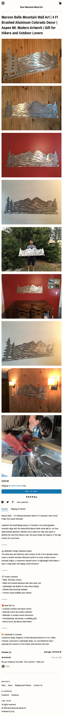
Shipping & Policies (18, 509)
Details (5, 509)
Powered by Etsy (8, 711)
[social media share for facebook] (3, 502)
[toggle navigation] (3, 3)
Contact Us (38, 685)
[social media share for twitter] (8, 502)
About (10, 685)
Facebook (5, 695)
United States (16, 485)
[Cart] (60, 4)
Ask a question (22, 502)
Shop (4, 685)
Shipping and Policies (23, 685)
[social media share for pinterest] (13, 502)
